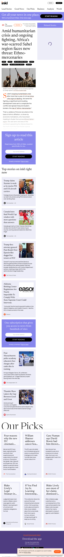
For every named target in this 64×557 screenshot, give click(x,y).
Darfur (31, 61)
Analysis (50, 9)
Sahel (4, 61)
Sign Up (59, 3)
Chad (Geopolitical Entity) (17, 64)
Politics (18, 25)
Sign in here (24, 161)
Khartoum (29, 64)
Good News (19, 9)
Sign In (50, 3)
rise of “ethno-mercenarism (21, 108)
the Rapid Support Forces (21, 61)
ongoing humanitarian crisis (21, 94)
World (59, 9)
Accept (57, 551)
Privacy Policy (27, 552)
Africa (10, 61)
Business (40, 9)
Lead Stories (7, 9)
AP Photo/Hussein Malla (19, 90)
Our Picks (31, 9)
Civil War (5, 64)
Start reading (51, 16)
